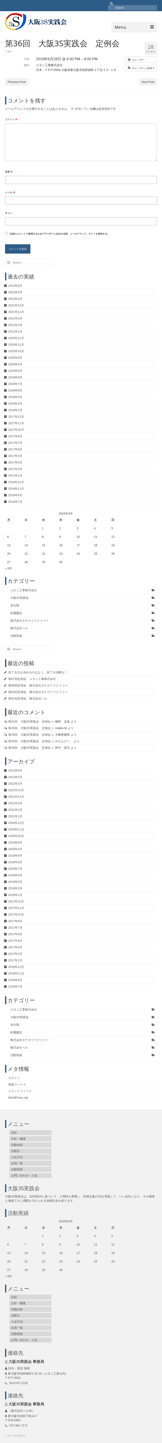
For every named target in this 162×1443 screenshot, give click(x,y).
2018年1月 (15, 410)
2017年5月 (15, 456)
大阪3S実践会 (19, 597)
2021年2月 (15, 325)
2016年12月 (16, 482)
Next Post (148, 82)
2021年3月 (15, 318)
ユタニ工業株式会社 (23, 590)
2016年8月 (15, 495)
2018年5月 (15, 397)
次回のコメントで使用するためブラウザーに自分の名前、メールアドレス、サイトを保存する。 (59, 233)
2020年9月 (15, 357)
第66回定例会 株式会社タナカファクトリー (38, 685)
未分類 (14, 605)
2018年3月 (15, 403)
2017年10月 (16, 429)
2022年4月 (15, 298)
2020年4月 (15, 364)
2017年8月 (15, 436)
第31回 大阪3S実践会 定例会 (29, 721)
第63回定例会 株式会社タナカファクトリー (38, 692)
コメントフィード (20, 1091)
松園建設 (16, 613)
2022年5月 (15, 292)
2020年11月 (16, 344)
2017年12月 (16, 416)
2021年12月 (16, 305)
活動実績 (16, 635)
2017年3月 (15, 469)
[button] (141, 68)
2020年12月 (16, 338)
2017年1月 (15, 475)
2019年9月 (15, 370)
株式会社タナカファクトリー (29, 620)
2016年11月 (16, 488)
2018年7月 (15, 384)
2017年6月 (15, 449)
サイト (8, 213)
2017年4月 (15, 462)
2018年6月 (15, 390)
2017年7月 (15, 442)
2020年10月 (16, 351)
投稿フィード (17, 1084)
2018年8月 (15, 377)
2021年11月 (16, 312)
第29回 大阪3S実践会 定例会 (29, 734)
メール (10, 192)
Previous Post (17, 82)
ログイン (14, 1078)
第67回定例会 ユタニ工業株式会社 (32, 679)
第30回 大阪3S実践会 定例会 (29, 728)
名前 (9, 171)
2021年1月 (15, 331)
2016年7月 (15, 501)
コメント (11, 119)
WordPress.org (18, 1097)
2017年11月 (16, 423)
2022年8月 (15, 285)
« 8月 (8, 568)
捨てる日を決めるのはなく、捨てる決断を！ (37, 672)
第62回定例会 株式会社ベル (27, 698)
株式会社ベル (19, 628)
